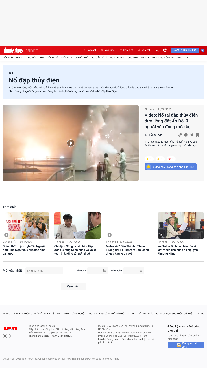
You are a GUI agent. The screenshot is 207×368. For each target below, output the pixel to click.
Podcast (89, 50)
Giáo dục (153, 313)
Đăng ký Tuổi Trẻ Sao (185, 50)
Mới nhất (8, 57)
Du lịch (93, 313)
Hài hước (110, 57)
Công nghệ (182, 57)
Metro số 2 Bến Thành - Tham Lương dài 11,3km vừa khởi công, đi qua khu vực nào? (127, 249)
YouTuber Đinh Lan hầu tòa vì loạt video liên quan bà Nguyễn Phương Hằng (178, 249)
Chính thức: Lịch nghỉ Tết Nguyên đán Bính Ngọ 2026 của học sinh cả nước (24, 249)
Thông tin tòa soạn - (40, 336)
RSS (110, 342)
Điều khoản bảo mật (132, 339)
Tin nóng (19, 57)
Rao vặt (143, 50)
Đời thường (62, 57)
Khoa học (165, 313)
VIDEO (32, 51)
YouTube (108, 50)
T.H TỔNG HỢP (153, 134)
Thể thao (89, 57)
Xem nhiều (10, 207)
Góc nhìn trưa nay (138, 57)
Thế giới (49, 57)
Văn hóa (121, 313)
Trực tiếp (31, 57)
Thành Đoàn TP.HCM (61, 336)
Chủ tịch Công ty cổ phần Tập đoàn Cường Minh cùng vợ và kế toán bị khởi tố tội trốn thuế (75, 249)
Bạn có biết (76, 57)
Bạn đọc (199, 313)
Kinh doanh (63, 313)
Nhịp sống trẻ (107, 313)
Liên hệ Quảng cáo (108, 339)
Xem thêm (73, 286)
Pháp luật (50, 313)
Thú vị (40, 57)
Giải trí (99, 57)
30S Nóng (121, 57)
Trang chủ (9, 313)
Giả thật (189, 313)
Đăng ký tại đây (189, 345)
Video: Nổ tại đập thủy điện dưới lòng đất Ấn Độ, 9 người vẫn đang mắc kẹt (171, 121)
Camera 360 (156, 57)
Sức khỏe (169, 57)
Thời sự (28, 313)
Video (19, 313)
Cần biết (126, 50)
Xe (86, 313)
